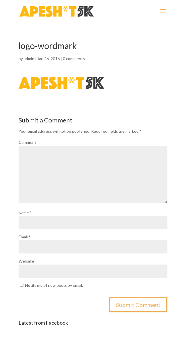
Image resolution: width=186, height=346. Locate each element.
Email (25, 236)
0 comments (74, 58)
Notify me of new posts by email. (54, 285)
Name (25, 212)
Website (26, 261)
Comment (27, 142)
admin (29, 58)
